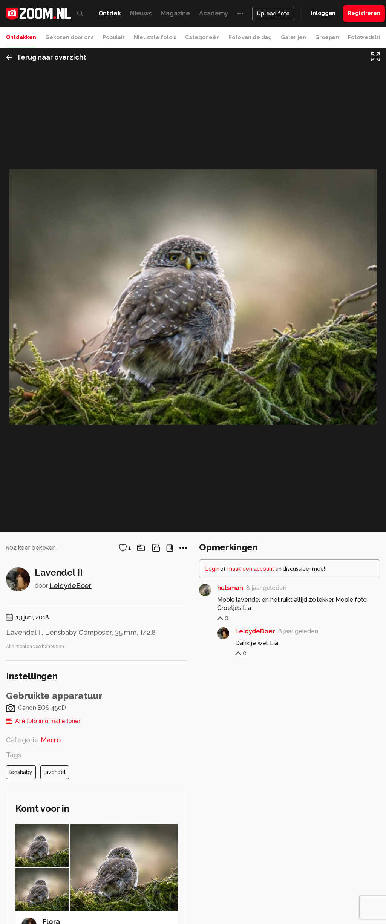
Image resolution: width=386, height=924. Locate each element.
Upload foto (273, 14)
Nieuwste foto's (155, 37)
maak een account (250, 834)
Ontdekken (21, 37)
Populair (114, 37)
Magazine (175, 13)
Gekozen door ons (69, 37)
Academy (213, 13)
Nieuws (141, 13)
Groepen (327, 37)
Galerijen (293, 37)
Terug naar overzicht (46, 58)
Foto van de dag (250, 37)
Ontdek (109, 13)
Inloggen (323, 13)
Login (212, 834)
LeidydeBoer (70, 850)
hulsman (230, 852)
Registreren (364, 13)
